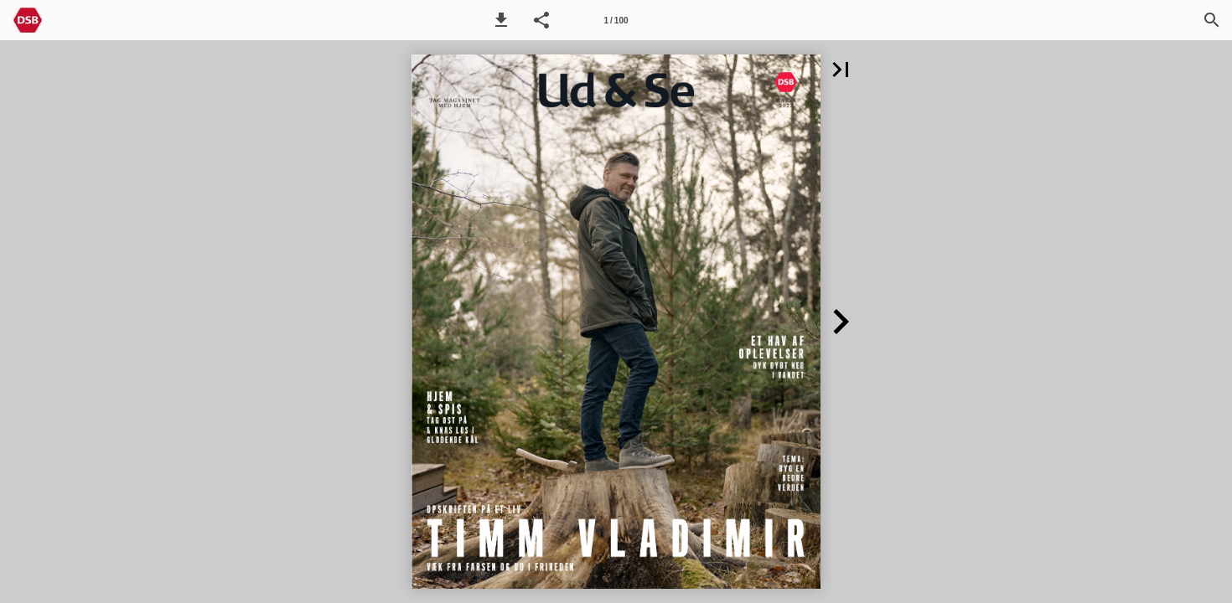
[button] (501, 20)
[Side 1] (616, 20)
